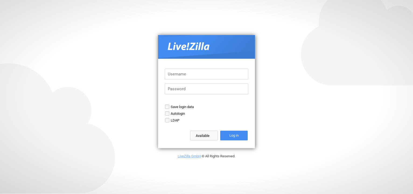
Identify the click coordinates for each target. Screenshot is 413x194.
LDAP (175, 120)
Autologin (178, 114)
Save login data (182, 107)
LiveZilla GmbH (189, 156)
